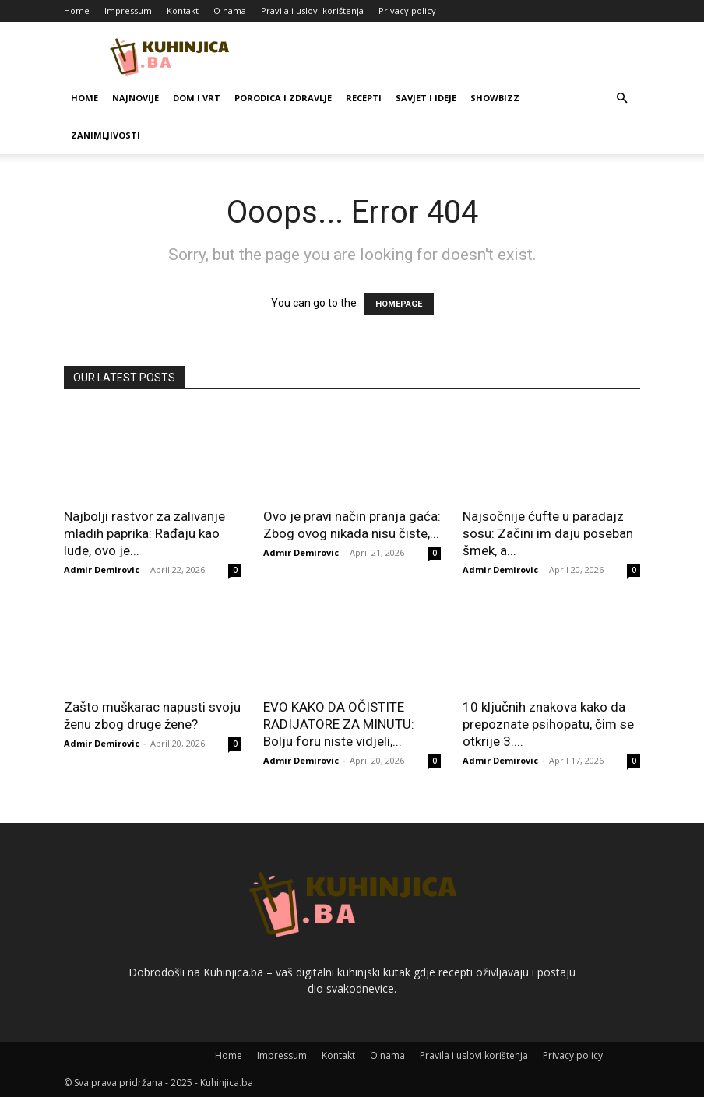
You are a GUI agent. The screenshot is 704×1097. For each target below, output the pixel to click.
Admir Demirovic (101, 569)
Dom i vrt (196, 98)
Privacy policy (407, 10)
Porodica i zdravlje (283, 98)
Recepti (364, 98)
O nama (229, 10)
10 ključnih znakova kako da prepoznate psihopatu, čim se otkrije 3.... (548, 724)
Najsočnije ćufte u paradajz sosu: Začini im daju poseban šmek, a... (548, 533)
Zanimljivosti (105, 135)
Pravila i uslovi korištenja (312, 10)
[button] (621, 98)
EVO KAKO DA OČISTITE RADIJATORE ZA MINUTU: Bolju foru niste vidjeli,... (338, 724)
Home (77, 10)
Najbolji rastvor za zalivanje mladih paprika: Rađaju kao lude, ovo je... (144, 533)
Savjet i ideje (426, 98)
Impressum (128, 10)
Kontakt (183, 10)
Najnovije (135, 98)
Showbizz (494, 98)
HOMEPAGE (398, 304)
